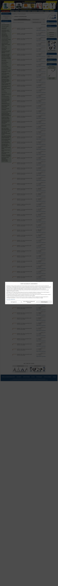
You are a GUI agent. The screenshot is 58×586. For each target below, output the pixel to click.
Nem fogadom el (14, 301)
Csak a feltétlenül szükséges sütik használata (29, 302)
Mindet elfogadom (44, 301)
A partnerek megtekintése (10, 299)
